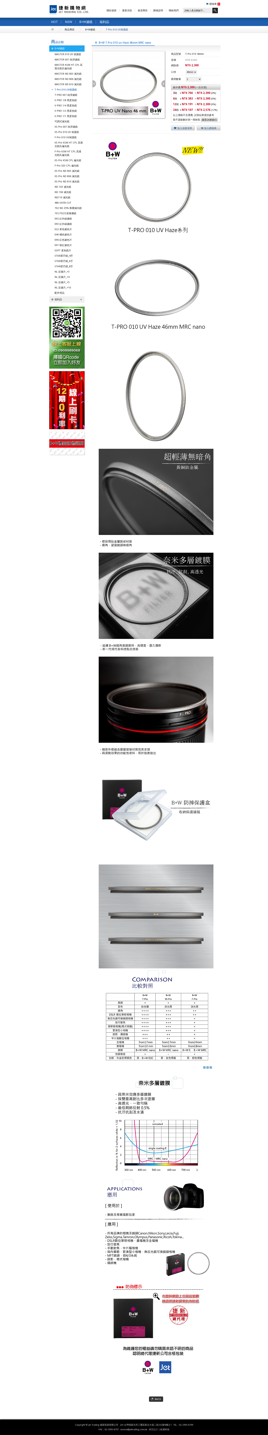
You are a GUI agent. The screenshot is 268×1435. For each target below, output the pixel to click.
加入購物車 (208, 128)
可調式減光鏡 (62, 121)
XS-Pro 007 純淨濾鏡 (66, 126)
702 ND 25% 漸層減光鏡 (68, 208)
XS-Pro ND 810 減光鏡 (67, 181)
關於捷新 (112, 10)
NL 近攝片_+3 (62, 271)
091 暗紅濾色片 (63, 245)
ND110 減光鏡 (62, 197)
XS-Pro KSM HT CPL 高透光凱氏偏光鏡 (69, 144)
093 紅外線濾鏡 (63, 224)
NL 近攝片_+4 (62, 277)
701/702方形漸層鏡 (65, 213)
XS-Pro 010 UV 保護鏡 (67, 132)
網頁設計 (153, 1429)
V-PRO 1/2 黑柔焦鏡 (66, 110)
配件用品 (59, 292)
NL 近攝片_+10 (63, 287)
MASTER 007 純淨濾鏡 (67, 59)
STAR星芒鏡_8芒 (64, 266)
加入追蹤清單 (183, 128)
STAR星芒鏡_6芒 (64, 261)
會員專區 (143, 10)
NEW (68, 22)
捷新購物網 (69, 10)
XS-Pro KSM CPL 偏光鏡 (68, 160)
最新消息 (127, 10)
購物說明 (158, 10)
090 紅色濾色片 (63, 239)
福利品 (104, 22)
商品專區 (70, 29)
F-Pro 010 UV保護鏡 (66, 137)
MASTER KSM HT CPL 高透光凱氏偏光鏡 (68, 66)
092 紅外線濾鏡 (63, 218)
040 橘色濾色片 (63, 234)
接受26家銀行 (209, 119)
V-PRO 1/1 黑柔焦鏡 (66, 116)
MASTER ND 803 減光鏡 (68, 73)
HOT (54, 22)
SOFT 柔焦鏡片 (63, 250)
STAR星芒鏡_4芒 (64, 255)
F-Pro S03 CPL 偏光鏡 (67, 165)
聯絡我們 (174, 10)
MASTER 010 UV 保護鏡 (68, 54)
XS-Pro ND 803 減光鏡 (67, 170)
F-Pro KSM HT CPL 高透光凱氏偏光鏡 (68, 153)
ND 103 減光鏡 (63, 186)
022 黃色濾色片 (63, 229)
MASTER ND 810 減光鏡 (68, 84)
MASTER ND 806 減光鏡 (68, 79)
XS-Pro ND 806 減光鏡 (67, 176)
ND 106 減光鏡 (63, 192)
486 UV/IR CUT (63, 202)
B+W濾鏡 (86, 22)
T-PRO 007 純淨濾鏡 (66, 94)
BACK (158, 1399)
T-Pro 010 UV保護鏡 (117, 29)
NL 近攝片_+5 (62, 282)
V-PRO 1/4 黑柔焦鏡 (66, 105)
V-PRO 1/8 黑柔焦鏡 (66, 100)
